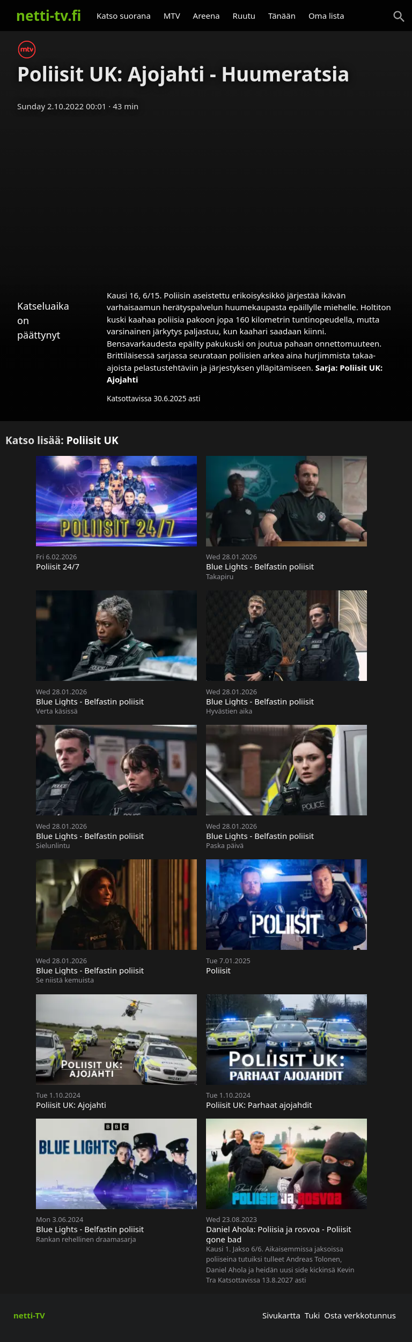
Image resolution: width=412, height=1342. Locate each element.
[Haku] (399, 16)
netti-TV (29, 1315)
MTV (172, 15)
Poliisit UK (93, 440)
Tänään (282, 15)
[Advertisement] (206, 197)
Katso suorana (124, 15)
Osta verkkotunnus (360, 1315)
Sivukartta (281, 1315)
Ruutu (244, 15)
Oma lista (326, 15)
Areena (206, 15)
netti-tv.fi (48, 15)
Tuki (312, 1315)
